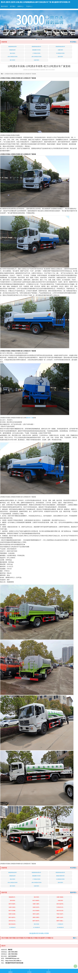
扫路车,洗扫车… (36, 907)
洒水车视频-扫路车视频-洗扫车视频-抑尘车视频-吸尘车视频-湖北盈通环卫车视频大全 (27, 938)
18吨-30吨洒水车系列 (36, 56)
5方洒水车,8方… (60, 907)
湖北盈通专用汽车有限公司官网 (39, 933)
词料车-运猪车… (36, 914)
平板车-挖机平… (60, 914)
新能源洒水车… (12, 897)
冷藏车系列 (60, 50)
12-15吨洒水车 (36, 927)
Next (76, 24)
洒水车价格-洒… (12, 924)
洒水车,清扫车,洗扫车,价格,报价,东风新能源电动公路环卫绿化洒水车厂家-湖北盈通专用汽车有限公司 (35, 2)
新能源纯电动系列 (12, 46)
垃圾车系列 (36, 60)
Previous (2, 24)
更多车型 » (73, 892)
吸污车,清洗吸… (12, 910)
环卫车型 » (73, 42)
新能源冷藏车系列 (60, 875)
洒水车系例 (36, 924)
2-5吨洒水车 (60, 924)
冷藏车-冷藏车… (36, 903)
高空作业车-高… (12, 920)
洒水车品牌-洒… (60, 903)
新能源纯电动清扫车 (60, 46)
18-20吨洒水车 (60, 927)
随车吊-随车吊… (12, 917)
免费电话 (10, 971)
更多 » (75, 938)
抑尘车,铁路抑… (36, 910)
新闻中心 (21, 6)
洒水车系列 (12, 53)
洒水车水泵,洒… (60, 910)
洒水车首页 (4, 6)
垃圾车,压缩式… (12, 907)
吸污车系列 (12, 60)
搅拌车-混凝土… (60, 920)
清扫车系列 (60, 56)
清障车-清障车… (36, 917)
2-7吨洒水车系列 (36, 53)
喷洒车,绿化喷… (12, 914)
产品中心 (29, 6)
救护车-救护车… (36, 920)
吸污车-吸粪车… (36, 900)
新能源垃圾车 (12, 50)
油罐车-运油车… (60, 917)
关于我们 (12, 6)
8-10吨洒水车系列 (60, 53)
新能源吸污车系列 (36, 50)
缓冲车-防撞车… (12, 903)
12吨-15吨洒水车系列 (12, 56)
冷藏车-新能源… (60, 897)
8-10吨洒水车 (12, 927)
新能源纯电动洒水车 (36, 46)
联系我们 (48, 971)
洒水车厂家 (29, 417)
